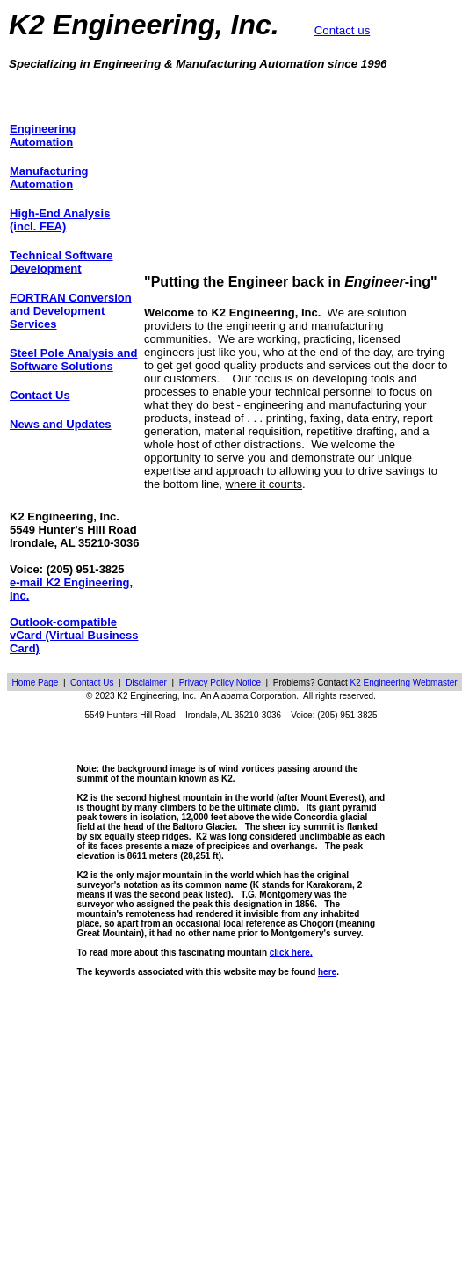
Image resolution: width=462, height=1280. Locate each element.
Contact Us (91, 682)
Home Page (35, 682)
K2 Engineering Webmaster (404, 682)
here (327, 972)
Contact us (342, 30)
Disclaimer (146, 682)
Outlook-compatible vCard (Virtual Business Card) (74, 635)
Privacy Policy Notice (220, 682)
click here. (291, 952)
